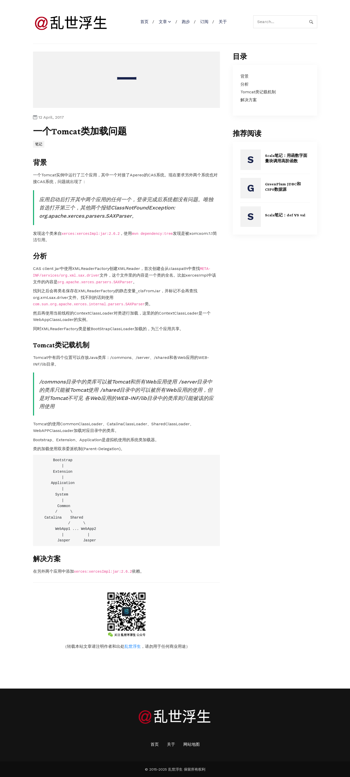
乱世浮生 (132, 646)
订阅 (204, 21)
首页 (144, 21)
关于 (223, 21)
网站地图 (191, 744)
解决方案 (47, 558)
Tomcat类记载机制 (62, 344)
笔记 (38, 144)
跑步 (186, 21)
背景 (40, 162)
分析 (40, 255)
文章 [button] (163, 21)
